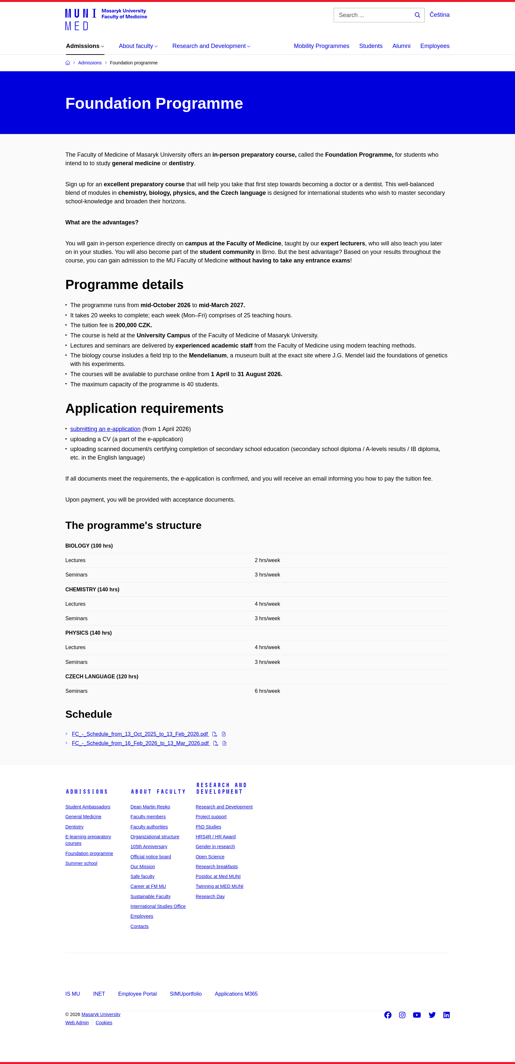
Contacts (139, 926)
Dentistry (74, 826)
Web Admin (77, 1022)
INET (99, 994)
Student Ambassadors (87, 806)
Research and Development (221, 788)
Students (371, 46)
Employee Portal (137, 994)
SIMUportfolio (186, 994)
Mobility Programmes (321, 46)
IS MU (72, 994)
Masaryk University (100, 1014)
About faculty (158, 791)
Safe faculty (142, 876)
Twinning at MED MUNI (219, 886)
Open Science (210, 856)
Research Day (210, 896)
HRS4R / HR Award (216, 836)
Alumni (401, 46)
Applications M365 (236, 994)
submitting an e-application (105, 429)
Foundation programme (89, 853)
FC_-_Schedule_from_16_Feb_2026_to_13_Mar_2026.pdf (141, 743)
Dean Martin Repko (150, 806)
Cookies (104, 1022)
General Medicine (83, 816)
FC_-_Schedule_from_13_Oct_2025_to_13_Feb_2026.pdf (140, 734)
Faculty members (148, 816)
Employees (435, 46)
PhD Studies (208, 826)
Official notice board (150, 856)
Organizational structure (154, 836)
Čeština (440, 14)
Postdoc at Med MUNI (218, 876)
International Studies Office (158, 906)
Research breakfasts (217, 866)
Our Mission (142, 866)
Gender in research (215, 846)
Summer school (81, 863)
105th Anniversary (148, 846)
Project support (211, 816)
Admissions (86, 791)
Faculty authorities (149, 826)
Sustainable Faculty (150, 896)
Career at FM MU (148, 886)
